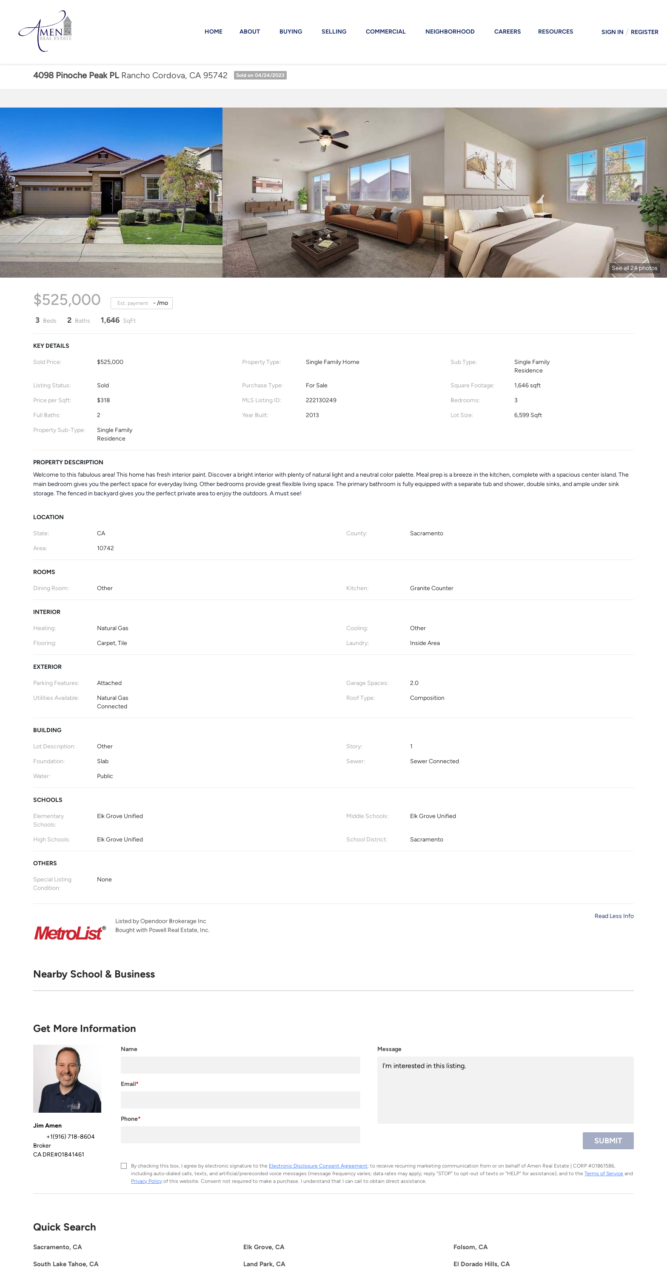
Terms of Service (603, 1173)
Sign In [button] (612, 32)
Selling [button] (334, 31)
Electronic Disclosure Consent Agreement (318, 1166)
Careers (507, 31)
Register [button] (644, 32)
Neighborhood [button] (450, 31)
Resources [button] (555, 31)
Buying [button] (290, 31)
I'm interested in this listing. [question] (505, 1090)
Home (213, 31)
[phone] (240, 1134)
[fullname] (240, 1065)
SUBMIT (608, 1140)
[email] (240, 1099)
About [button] (249, 31)
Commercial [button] (386, 31)
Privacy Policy (146, 1181)
